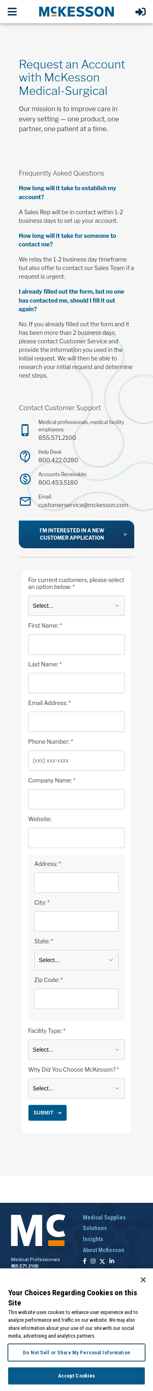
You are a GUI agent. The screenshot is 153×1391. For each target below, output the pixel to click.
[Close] (143, 1280)
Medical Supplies (104, 1217)
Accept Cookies (76, 1376)
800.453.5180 (58, 482)
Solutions (95, 1228)
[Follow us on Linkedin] (111, 1262)
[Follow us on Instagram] (93, 1262)
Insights (93, 1239)
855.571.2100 (57, 437)
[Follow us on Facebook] (84, 1262)
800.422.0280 (58, 460)
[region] (76, 1329)
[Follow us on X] (102, 1262)
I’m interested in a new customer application (72, 534)
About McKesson (103, 1250)
